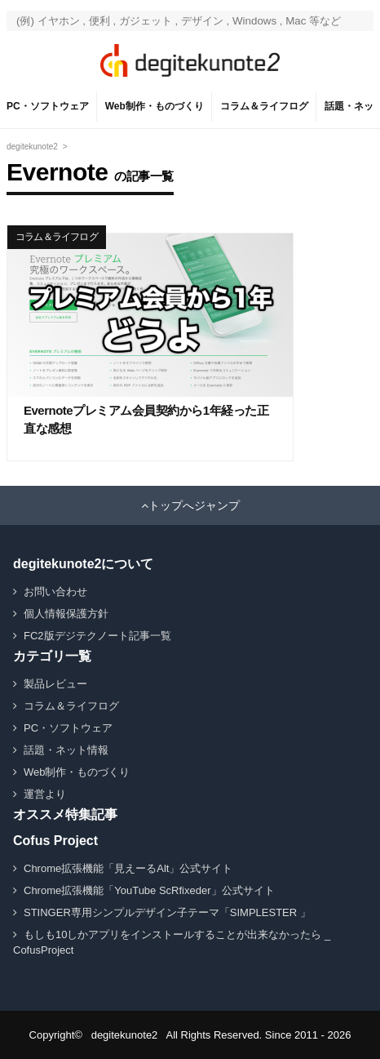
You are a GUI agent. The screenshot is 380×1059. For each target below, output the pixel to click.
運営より (45, 794)
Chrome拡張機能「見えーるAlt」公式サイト (128, 868)
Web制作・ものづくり (154, 106)
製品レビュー (55, 684)
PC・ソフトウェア (48, 106)
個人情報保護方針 (66, 613)
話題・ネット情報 (66, 750)
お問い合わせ (55, 591)
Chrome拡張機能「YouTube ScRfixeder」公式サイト (149, 890)
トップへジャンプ (194, 505)
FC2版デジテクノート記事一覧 (97, 636)
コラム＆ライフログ (264, 106)
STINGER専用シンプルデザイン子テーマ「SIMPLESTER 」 (167, 912)
